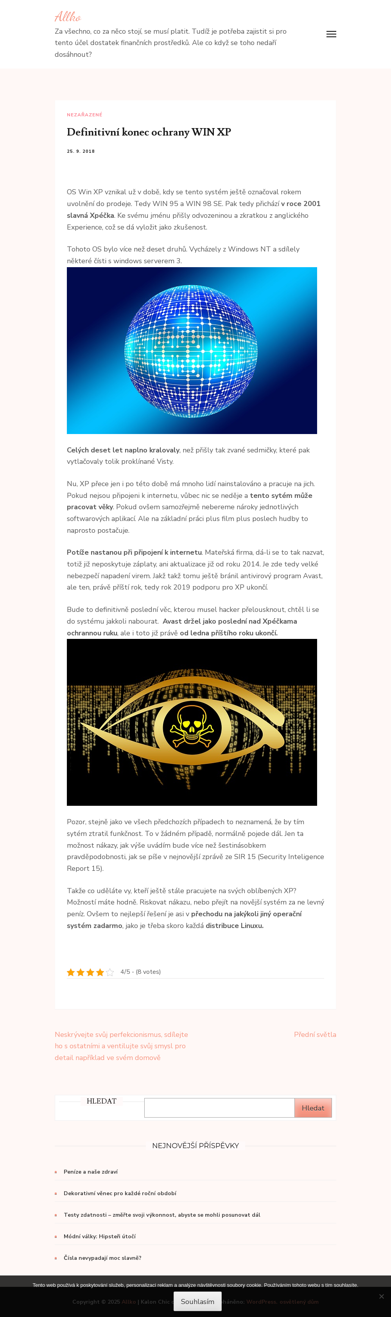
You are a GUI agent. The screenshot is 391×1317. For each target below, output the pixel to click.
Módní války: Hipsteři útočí (100, 1236)
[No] (381, 1296)
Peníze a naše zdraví (91, 1172)
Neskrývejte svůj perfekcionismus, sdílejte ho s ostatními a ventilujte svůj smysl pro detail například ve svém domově (121, 1046)
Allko (68, 16)
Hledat (313, 1108)
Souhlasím (197, 1301)
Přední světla (315, 1034)
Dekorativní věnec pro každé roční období (120, 1193)
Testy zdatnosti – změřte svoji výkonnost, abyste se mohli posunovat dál (162, 1215)
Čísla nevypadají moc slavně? (103, 1258)
